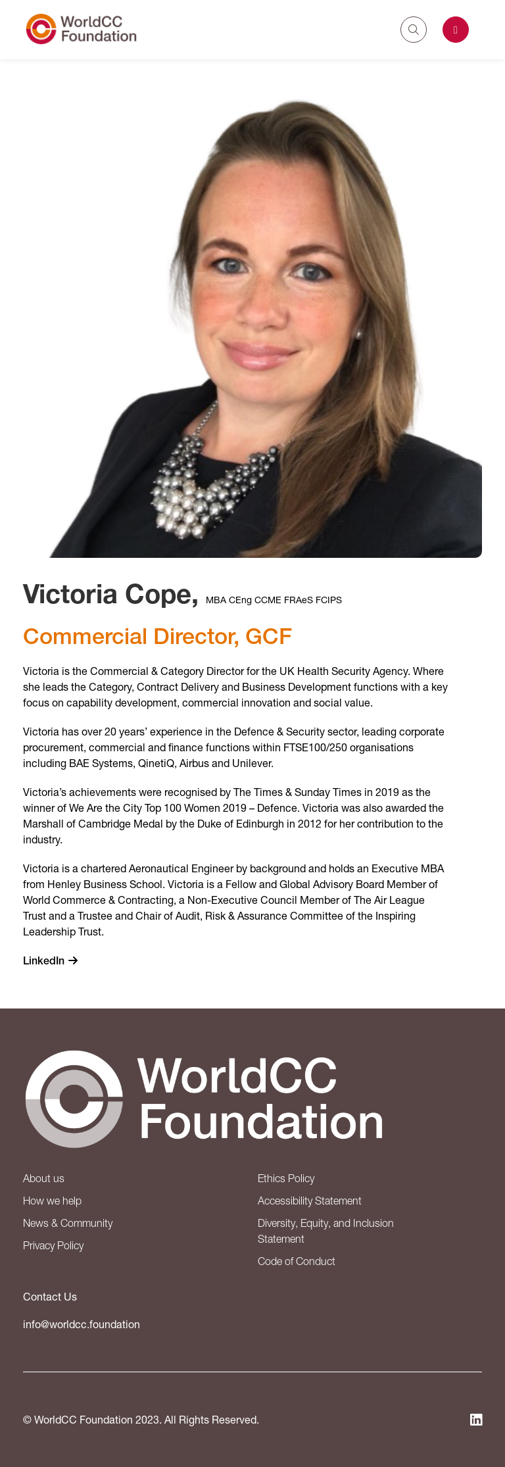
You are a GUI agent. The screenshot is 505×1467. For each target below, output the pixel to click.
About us (43, 1178)
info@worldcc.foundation (81, 1324)
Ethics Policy (286, 1178)
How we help (52, 1200)
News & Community (67, 1223)
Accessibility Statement (310, 1200)
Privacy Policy (53, 1245)
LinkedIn (43, 961)
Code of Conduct (296, 1261)
